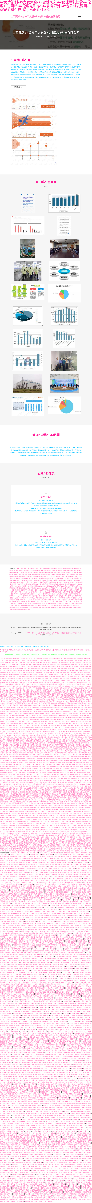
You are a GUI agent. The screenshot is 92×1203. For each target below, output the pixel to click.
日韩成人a (58, 843)
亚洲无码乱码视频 (68, 1153)
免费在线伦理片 (49, 1174)
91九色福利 (64, 788)
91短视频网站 (7, 816)
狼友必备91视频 (86, 1041)
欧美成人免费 (47, 1043)
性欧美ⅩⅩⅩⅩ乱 (33, 674)
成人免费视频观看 (50, 959)
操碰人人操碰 (54, 1021)
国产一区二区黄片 (77, 769)
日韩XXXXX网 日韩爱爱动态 (73, 1155)
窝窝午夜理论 (4, 796)
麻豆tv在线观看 (72, 718)
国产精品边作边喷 (34, 1018)
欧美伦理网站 (21, 947)
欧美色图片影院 (43, 869)
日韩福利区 (83, 970)
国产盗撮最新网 (30, 1043)
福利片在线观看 (20, 665)
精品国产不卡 (65, 1196)
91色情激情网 (10, 688)
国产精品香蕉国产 (26, 1108)
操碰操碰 (75, 876)
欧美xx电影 (42, 1051)
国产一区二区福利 (19, 672)
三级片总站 (46, 910)
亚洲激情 (78, 1002)
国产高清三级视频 (14, 1096)
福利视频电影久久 (21, 784)
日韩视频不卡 (75, 1198)
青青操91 (65, 843)
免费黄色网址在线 (57, 737)
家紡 (17, 570)
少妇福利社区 (81, 1123)
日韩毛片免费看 (87, 1014)
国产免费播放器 (15, 1098)
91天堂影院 (53, 859)
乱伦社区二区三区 (68, 1200)
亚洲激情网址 (80, 869)
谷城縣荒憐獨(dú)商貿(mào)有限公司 (59, 604)
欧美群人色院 (52, 978)
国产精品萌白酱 (78, 812)
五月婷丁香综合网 (73, 874)
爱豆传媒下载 (12, 829)
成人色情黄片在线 (58, 731)
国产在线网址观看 (46, 769)
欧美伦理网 (24, 1018)
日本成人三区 (82, 1047)
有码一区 (35, 961)
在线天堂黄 (51, 1139)
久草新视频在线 (49, 761)
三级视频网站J (35, 827)
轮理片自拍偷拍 (69, 782)
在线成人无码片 (44, 1068)
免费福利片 (18, 1127)
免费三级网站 (57, 972)
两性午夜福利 (6, 1153)
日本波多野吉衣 (80, 763)
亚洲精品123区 (84, 912)
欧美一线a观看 (7, 1018)
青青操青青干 (84, 845)
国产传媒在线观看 (17, 1118)
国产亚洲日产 (38, 957)
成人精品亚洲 (41, 1027)
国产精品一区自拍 (12, 786)
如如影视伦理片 (63, 859)
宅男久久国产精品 (57, 794)
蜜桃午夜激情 (60, 745)
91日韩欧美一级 (64, 945)
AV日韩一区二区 (32, 1094)
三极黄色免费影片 (37, 1012)
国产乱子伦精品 (7, 1002)
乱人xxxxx (28, 812)
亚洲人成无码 (87, 1006)
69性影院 (43, 686)
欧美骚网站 (15, 816)
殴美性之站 (69, 1029)
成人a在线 (68, 894)
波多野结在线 (57, 1035)
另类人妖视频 (24, 782)
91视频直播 (47, 916)
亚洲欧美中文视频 (25, 851)
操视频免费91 (42, 698)
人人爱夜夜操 (11, 1196)
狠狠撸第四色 (41, 849)
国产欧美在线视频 (64, 667)
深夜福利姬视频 (44, 1021)
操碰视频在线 (66, 853)
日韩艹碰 (74, 892)
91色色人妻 (76, 725)
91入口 (47, 947)
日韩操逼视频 (45, 906)
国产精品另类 (21, 841)
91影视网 (50, 674)
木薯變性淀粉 (58, 572)
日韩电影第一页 (31, 925)
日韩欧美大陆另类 (28, 1014)
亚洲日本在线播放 (45, 1114)
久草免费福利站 (64, 1019)
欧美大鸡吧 (76, 816)
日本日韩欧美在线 (58, 825)
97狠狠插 (69, 798)
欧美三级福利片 (11, 969)
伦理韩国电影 (36, 963)
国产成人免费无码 (5, 739)
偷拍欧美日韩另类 (19, 939)
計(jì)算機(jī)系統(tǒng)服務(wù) (26, 568)
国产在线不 (81, 1137)
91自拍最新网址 (59, 686)
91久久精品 (77, 1029)
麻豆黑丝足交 (68, 921)
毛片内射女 (39, 792)
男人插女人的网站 (9, 1202)
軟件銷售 (57, 582)
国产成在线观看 (21, 800)
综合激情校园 (73, 1023)
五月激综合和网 (26, 923)
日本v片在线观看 (86, 1114)
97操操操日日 (46, 918)
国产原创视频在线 (57, 694)
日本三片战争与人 (14, 882)
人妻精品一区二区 (33, 1090)
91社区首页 (69, 1082)
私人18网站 (10, 1100)
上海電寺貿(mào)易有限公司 (50, 608)
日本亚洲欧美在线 (14, 886)
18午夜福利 (3, 1147)
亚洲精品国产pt (10, 1104)
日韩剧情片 (73, 1137)
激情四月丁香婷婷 (55, 1102)
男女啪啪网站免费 (42, 1186)
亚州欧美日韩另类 (66, 1172)
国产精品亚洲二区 (72, 923)
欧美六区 (53, 927)
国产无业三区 (68, 1157)
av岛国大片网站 (19, 912)
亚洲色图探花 (66, 961)
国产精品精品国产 (36, 1023)
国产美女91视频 (69, 839)
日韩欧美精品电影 (66, 1008)
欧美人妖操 (3, 900)
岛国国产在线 (11, 818)
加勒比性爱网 (65, 674)
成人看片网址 (50, 1027)
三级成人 (13, 855)
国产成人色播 (17, 884)
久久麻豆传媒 (69, 1025)
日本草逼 (8, 986)
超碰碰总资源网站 (45, 933)
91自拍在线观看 (47, 672)
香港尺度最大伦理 (71, 920)
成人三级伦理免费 (62, 665)
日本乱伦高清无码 (25, 837)
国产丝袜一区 (76, 694)
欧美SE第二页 (31, 792)
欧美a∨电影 (75, 994)
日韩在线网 (84, 747)
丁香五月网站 (16, 776)
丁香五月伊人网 (62, 1055)
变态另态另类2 (71, 804)
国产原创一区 (34, 853)
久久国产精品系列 (76, 1070)
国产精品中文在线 (54, 1186)
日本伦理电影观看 (6, 884)
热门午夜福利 (61, 1141)
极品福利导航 (72, 829)
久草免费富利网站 (53, 1090)
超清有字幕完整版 (31, 1008)
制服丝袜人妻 (60, 1133)
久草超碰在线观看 (78, 1035)
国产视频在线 (13, 965)
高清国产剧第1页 (83, 935)
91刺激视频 (43, 837)
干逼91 (38, 906)
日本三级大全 (37, 774)
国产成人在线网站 (9, 696)
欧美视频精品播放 (21, 1114)
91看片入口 (37, 825)
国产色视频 (57, 792)
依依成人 (43, 1141)
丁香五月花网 (42, 982)
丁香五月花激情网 (20, 772)
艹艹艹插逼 (39, 749)
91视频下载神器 (87, 982)
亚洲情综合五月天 (65, 1041)
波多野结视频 (74, 965)
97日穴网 (58, 743)
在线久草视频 (27, 1165)
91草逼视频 (3, 843)
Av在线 (35, 931)
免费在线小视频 (73, 708)
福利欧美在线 (85, 810)
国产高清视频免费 (41, 980)
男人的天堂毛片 (86, 1186)
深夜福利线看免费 (82, 1139)
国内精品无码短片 (27, 984)
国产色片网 (39, 1153)
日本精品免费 (69, 908)
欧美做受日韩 (41, 694)
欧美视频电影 (12, 847)
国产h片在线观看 (29, 1110)
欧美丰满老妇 (66, 1068)
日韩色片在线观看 (26, 886)
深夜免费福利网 (48, 1153)
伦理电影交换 (38, 859)
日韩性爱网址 (70, 767)
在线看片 (41, 959)
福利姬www (58, 1027)
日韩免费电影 (59, 720)
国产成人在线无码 (12, 823)
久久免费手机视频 (74, 663)
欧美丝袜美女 (73, 935)
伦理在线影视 (57, 780)
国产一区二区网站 (29, 902)
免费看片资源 (27, 1106)
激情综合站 (81, 920)
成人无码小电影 (36, 970)
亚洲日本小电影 (65, 1170)
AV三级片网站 (58, 1112)
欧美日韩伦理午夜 (81, 837)
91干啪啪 (77, 845)
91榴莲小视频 (86, 704)
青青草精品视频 (14, 1151)
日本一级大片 (4, 659)
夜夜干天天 (32, 1027)
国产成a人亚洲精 (18, 955)
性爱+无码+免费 (6, 1094)
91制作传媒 (12, 745)
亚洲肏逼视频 (52, 869)
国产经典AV (77, 904)
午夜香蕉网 (24, 1010)
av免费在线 (74, 898)
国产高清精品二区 (53, 667)
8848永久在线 (36, 904)
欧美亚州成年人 (21, 863)
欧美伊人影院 (33, 723)
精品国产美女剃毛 (35, 676)
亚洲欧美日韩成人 (43, 1094)
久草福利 (54, 678)
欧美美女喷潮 (87, 1172)
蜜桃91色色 (43, 759)
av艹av (7, 890)
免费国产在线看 (46, 778)
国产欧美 (85, 722)
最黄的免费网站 (9, 1182)
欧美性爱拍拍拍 (23, 876)
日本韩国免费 (52, 980)
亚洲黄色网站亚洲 (74, 1118)
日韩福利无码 (70, 820)
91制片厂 (58, 1174)
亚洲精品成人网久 (75, 1080)
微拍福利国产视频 (13, 678)
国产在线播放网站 (18, 729)
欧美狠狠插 (57, 763)
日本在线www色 (74, 1163)
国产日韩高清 (80, 967)
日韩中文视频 (18, 1106)
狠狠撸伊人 (32, 1039)
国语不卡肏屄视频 (83, 959)
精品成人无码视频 (24, 820)
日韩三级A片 (6, 1067)
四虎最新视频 (36, 1070)
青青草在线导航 (39, 1014)
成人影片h (27, 725)
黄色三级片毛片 (19, 731)
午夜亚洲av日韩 (5, 933)
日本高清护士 (13, 910)
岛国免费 (82, 759)
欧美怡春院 (67, 1053)
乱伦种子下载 (9, 892)
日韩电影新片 (84, 1010)
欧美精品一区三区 (12, 972)
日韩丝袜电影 (48, 900)
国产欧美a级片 (29, 1019)
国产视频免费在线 (67, 1102)
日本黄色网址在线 (48, 996)
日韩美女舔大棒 (26, 961)
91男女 (48, 696)
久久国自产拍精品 (69, 722)
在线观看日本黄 (79, 767)
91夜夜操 (6, 1027)
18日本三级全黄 (61, 827)
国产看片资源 (14, 706)
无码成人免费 (26, 1119)
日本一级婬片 (64, 663)
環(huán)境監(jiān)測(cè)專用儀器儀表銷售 (51, 570)
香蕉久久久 (85, 1002)
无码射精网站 (54, 716)
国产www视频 (29, 804)
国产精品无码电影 (40, 669)
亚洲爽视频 (38, 910)
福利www (47, 872)
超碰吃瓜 (71, 741)
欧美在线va (42, 943)
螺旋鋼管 (15, 580)
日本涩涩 (24, 1098)
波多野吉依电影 (8, 704)
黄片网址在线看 (19, 916)
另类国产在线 (24, 761)
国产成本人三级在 (35, 1082)
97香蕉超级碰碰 (52, 772)
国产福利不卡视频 (75, 1014)
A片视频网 (50, 759)
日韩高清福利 (36, 914)
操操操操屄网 (48, 894)
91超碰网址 (86, 1116)
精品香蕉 (58, 718)
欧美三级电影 (46, 820)
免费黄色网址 (54, 820)
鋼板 (26, 594)
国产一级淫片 (67, 974)
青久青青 (64, 814)
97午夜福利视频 (79, 702)
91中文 (21, 767)
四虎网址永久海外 (26, 882)
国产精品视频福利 (13, 894)
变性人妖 (72, 1196)
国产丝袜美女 (55, 690)
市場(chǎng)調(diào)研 (38, 633)
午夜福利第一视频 (44, 931)
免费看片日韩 (11, 843)
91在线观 (4, 1008)
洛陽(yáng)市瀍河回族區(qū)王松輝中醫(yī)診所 (66, 594)
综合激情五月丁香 (10, 953)
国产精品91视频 (42, 810)
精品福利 (86, 802)
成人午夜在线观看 (56, 661)
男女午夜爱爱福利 (38, 1108)
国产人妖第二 (20, 725)
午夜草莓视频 (21, 1178)
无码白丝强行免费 (61, 810)
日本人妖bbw (68, 857)
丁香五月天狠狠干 (80, 1180)
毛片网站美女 (16, 835)
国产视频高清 (68, 694)
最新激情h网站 (38, 794)
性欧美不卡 (37, 1104)
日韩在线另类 (43, 898)
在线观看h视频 (77, 661)
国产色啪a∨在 (13, 1090)
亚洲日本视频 (28, 729)
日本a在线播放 (5, 984)
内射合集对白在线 (18, 1161)
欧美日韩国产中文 (5, 1159)
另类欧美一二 (29, 1112)
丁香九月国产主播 (21, 829)
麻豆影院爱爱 (17, 747)
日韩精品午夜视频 (50, 1116)
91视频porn (69, 1125)
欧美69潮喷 (63, 688)
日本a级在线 (31, 839)
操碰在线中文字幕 (59, 1088)
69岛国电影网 (61, 1159)
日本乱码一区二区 (52, 912)
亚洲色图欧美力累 (26, 931)
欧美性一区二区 (17, 1165)
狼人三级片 (84, 849)
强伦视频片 (43, 1086)
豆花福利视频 (60, 782)
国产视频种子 (31, 1186)
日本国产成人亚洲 (25, 963)
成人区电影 (29, 957)
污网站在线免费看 (24, 943)
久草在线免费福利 (78, 974)
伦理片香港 (64, 829)
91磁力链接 (35, 1131)
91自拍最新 (45, 896)
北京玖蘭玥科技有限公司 (45, 606)
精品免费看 (43, 722)
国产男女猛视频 (44, 804)
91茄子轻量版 (18, 941)
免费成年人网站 (13, 1172)
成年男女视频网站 (29, 1174)
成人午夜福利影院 (25, 927)
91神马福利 (87, 908)
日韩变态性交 (43, 853)
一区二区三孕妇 (70, 990)
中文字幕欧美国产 (13, 1031)
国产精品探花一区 (24, 769)
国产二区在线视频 (24, 1135)
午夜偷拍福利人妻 (54, 1172)
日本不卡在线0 (36, 918)
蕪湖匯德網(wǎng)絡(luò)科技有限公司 (39, 594)
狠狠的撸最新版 (67, 855)
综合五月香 (28, 696)
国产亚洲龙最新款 (56, 1200)
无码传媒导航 (65, 778)
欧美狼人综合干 (64, 1080)
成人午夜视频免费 (67, 841)
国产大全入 (18, 1049)
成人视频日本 (12, 682)
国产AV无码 (27, 708)
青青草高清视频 (38, 1137)
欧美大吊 (31, 1104)
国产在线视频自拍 (50, 1055)
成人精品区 (78, 1190)
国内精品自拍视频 (35, 855)
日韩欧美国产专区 (68, 1168)
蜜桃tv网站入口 (7, 761)
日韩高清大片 (30, 1163)
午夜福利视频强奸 (62, 1086)
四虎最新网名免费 (34, 1127)
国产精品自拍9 (71, 1135)
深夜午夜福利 (21, 1051)
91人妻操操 (10, 925)
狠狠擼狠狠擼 (56, 845)
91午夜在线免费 (82, 753)
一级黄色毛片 (87, 1067)
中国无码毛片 (56, 1106)
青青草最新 (72, 1018)
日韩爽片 (45, 1041)
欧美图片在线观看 (67, 661)
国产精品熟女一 (65, 692)
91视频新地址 (10, 833)
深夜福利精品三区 (18, 1194)
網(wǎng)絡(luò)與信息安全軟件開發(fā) (68, 588)
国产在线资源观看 (13, 900)
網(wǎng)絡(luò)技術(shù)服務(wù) (64, 590)
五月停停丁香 (47, 1002)
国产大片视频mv (56, 933)
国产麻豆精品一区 (82, 1088)
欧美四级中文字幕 (40, 912)
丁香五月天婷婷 (62, 870)
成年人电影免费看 (48, 1135)
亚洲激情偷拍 (37, 939)
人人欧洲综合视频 (57, 1178)
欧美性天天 (7, 1065)
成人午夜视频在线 (62, 980)
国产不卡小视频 (54, 755)
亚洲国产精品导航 (85, 674)
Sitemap (54, 635)
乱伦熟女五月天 (44, 671)
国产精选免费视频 (31, 810)
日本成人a (26, 855)
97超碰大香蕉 (56, 669)
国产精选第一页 (37, 941)
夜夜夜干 (19, 855)
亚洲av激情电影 (13, 753)
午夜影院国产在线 (13, 808)
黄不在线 (12, 1121)
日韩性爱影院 (73, 1090)
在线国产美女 (71, 861)
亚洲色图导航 (52, 1004)
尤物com (47, 1014)
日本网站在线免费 (58, 706)
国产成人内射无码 (31, 665)
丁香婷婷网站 (6, 1000)
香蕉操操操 (82, 1178)
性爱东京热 (81, 737)
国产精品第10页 (17, 1188)
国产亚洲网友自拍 (75, 1098)
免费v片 (75, 1178)
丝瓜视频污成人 (33, 831)
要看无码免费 (5, 1108)
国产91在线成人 (16, 867)
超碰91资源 (26, 745)
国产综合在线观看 (25, 661)
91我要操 (84, 761)
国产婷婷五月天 (55, 778)
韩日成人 (80, 802)
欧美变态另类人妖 (53, 1039)
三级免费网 (40, 1029)
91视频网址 (52, 990)
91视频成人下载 (22, 763)
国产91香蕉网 (50, 967)
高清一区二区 (33, 872)
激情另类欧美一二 (48, 792)
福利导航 (8, 749)
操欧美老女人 (65, 759)
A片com (39, 829)
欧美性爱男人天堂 (86, 853)
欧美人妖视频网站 (85, 794)
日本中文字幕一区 (52, 837)
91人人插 (15, 994)
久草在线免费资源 (55, 1094)
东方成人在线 (77, 727)
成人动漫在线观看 (38, 1074)
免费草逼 (53, 931)
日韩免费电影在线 (77, 888)
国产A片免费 (73, 1078)
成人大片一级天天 (45, 808)
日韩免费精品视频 (63, 837)
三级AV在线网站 (46, 914)
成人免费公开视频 (21, 1078)
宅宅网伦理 (63, 910)
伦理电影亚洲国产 (13, 723)
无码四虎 (38, 712)
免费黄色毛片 (4, 674)
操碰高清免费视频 (9, 708)
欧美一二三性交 (20, 957)
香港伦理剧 (40, 720)
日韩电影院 (39, 902)
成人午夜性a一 (72, 1084)
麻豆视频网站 (48, 986)
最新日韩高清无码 (30, 1161)
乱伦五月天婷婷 (39, 800)
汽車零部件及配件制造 (47, 590)
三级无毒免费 (20, 806)
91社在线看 (52, 804)
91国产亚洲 (68, 998)
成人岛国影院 (66, 784)
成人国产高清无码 (78, 998)
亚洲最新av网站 (57, 1188)
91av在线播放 (4, 745)
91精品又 (4, 829)
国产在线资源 (60, 992)
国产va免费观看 (10, 725)
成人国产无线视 (73, 788)
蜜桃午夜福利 (82, 1078)
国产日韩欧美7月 (52, 945)
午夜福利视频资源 (71, 986)
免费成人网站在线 (26, 1116)
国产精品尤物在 (8, 737)
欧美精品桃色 (84, 980)
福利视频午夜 (69, 1176)
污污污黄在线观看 (17, 986)
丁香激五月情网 (75, 1114)
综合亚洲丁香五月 (34, 865)
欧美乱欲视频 (64, 741)
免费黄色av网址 (8, 802)
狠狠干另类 (34, 880)
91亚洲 (47, 1168)
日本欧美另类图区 (67, 1094)
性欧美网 (57, 1196)
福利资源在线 (50, 686)
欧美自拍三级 (69, 982)
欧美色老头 (72, 918)
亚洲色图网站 (7, 839)
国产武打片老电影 (74, 1186)
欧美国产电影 (32, 870)
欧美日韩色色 (43, 1080)
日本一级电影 (10, 765)
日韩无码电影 (84, 1055)
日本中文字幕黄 (5, 1145)
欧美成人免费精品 (36, 1135)
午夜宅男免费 (28, 692)
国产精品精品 (17, 1045)
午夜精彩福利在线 (49, 1072)
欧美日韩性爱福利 (83, 780)
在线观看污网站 (15, 1176)
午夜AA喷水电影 (7, 1170)
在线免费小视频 (65, 765)
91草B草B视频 (55, 692)
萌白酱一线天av (74, 980)
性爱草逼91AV (65, 771)
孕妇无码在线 (85, 831)
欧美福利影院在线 (5, 1188)
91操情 (15, 1002)
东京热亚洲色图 (36, 851)
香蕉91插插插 (82, 892)
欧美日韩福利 (10, 929)
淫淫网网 (35, 729)
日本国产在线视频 (58, 1155)
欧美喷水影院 (62, 704)
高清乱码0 (79, 722)
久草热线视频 (69, 939)
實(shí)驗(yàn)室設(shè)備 (54, 580)
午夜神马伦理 (7, 835)
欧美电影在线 (4, 774)
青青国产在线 (11, 920)
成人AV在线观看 (22, 839)
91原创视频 (84, 821)
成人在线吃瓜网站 (56, 784)
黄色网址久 (76, 992)
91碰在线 (51, 676)
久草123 (78, 810)
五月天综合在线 (49, 1025)
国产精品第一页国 (7, 757)
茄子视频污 (20, 682)
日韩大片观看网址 (49, 720)
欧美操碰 (6, 820)
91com (25, 788)
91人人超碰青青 (20, 818)
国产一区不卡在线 (16, 914)
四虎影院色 (13, 857)
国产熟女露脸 (77, 1063)
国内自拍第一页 (46, 1018)
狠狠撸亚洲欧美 (35, 667)
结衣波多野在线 (14, 1025)
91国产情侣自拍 (24, 1092)
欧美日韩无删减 (78, 933)
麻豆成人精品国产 (52, 1084)
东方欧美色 (30, 1061)
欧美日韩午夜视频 (30, 921)
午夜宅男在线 (34, 747)
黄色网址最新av (80, 953)
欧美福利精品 (49, 890)
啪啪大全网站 (38, 1002)
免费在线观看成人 (73, 1051)
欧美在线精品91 (22, 953)
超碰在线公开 (4, 810)
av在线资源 (30, 1088)
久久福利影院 (19, 935)
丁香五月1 (47, 974)
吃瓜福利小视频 (82, 708)
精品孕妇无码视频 (76, 749)
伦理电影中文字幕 (83, 1104)
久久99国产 (46, 1096)
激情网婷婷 (64, 823)
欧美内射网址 (39, 743)
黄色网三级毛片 (77, 825)
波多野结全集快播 (61, 929)
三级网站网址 (88, 1092)
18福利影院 (71, 700)
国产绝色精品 (67, 749)
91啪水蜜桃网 (30, 833)
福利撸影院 (25, 714)
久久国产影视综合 (53, 688)
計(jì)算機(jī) (74, 572)
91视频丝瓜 (57, 1057)
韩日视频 (65, 751)
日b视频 (33, 739)
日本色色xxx (34, 1004)
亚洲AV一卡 (56, 765)
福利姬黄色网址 (24, 723)
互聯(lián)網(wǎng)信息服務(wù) (28, 570)
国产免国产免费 (22, 1180)
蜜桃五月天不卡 (76, 1106)
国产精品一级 (82, 851)
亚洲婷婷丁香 (6, 1039)
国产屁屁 (82, 678)
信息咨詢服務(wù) (23, 586)
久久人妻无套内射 (9, 1053)
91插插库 (49, 669)
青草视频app (29, 1002)
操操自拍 (39, 888)
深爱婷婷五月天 (63, 1004)
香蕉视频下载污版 (78, 798)
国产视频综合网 (14, 927)
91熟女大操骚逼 (19, 1149)
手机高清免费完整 (37, 1049)
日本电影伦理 (73, 778)
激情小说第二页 (27, 867)
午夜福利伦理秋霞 (23, 1141)
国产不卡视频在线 (55, 1137)
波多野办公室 (13, 1041)
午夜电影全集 (19, 708)
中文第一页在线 (79, 1168)
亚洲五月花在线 (25, 1151)
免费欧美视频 (74, 771)
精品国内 (59, 902)
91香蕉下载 (37, 1057)
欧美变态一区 (16, 661)
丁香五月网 (73, 737)
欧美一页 (48, 849)
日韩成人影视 (11, 692)
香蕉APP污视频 (31, 749)
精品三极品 (7, 1059)
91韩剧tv (9, 955)
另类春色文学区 (72, 1012)
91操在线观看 (24, 808)
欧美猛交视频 (21, 694)
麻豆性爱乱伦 (87, 1068)
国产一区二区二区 (74, 669)
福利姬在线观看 (27, 996)
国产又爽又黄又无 (57, 727)
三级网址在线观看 (27, 884)
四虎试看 (43, 696)
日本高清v (72, 837)
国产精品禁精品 (60, 1047)
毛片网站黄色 (76, 849)
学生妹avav (40, 751)
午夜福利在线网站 (28, 727)
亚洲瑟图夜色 (76, 894)
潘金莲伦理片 (69, 1033)
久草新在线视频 (38, 1076)
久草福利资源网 (68, 727)
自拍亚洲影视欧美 (32, 898)
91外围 (22, 900)
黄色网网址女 (52, 723)
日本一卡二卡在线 (8, 1110)
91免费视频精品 (12, 841)
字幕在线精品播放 (35, 778)
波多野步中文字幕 (25, 796)
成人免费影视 (58, 970)
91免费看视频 (50, 812)
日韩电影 (32, 967)
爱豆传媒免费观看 (79, 969)
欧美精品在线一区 (72, 955)
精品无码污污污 (80, 1129)
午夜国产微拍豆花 (39, 984)
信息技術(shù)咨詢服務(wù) (26, 580)
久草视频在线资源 (32, 1167)
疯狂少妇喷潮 (33, 798)
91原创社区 (21, 759)
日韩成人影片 (82, 735)
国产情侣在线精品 (21, 1196)
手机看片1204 (11, 714)
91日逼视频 (12, 800)
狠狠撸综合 (21, 869)
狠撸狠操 (67, 949)
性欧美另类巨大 (63, 1078)
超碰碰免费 (3, 1068)
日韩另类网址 (59, 998)
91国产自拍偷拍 (83, 667)
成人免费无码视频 (40, 992)
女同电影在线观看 (56, 849)
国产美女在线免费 (42, 802)
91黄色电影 (54, 735)
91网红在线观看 (55, 1008)
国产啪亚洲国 (16, 798)
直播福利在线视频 (71, 957)
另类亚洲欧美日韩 (29, 888)
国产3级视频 (22, 898)
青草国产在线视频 (74, 674)
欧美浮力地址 (78, 882)
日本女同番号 (26, 1049)
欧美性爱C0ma (30, 990)
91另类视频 (72, 1149)
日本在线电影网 (15, 1108)
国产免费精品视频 (85, 1019)
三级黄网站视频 (72, 1194)
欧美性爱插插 (20, 690)
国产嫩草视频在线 (32, 843)
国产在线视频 (27, 767)
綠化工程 (38, 568)
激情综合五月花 (35, 1176)
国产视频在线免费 (62, 959)
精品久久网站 (12, 1043)
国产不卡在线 (31, 684)
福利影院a (19, 929)
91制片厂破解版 (21, 1061)
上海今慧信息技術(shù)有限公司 (62, 606)
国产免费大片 (8, 837)
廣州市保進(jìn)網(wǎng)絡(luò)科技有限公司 (56, 600)
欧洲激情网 (23, 1031)
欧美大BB (9, 716)
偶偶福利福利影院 (71, 927)
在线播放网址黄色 (85, 874)
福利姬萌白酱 (44, 1037)
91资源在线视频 (5, 767)
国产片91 (89, 729)
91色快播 (19, 714)
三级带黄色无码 (38, 1155)
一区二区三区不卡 (17, 1159)
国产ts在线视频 (46, 1188)
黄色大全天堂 (49, 892)
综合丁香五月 (29, 916)
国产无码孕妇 (81, 929)
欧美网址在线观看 (61, 1123)
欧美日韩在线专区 (38, 1159)
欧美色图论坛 (77, 704)
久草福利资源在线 (29, 1153)
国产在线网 (73, 976)
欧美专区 (61, 1031)
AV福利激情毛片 (25, 835)
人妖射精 (76, 678)
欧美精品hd (15, 1094)
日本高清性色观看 (81, 943)
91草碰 (86, 718)
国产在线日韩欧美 (32, 874)
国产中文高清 (52, 1125)
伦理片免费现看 (69, 1067)
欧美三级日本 (47, 784)
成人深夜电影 (26, 676)
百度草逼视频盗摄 (60, 1194)
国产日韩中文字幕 (84, 1074)
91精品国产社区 (47, 796)
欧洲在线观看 (63, 1021)
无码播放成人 (36, 1192)
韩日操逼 (42, 857)
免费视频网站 (81, 818)
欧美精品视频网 (55, 896)
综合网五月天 (43, 714)
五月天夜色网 (38, 900)
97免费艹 (23, 765)
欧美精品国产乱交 (9, 957)
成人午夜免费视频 (68, 678)
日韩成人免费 (17, 1016)
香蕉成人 (66, 880)
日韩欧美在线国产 (49, 702)
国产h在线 (66, 1014)
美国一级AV (73, 676)
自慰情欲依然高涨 (14, 982)
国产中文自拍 (16, 1116)
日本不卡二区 (31, 680)
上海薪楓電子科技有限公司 (19, 602)
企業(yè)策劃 (33, 586)
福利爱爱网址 (36, 767)
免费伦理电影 (69, 745)
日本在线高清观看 (72, 1145)
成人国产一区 (70, 1141)
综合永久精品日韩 (21, 1184)
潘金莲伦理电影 (67, 1188)
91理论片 (75, 780)
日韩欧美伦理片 (68, 969)
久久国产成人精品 (13, 751)
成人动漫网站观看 (5, 671)
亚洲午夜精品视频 (7, 780)
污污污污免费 (31, 784)
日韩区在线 (57, 855)
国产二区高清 (20, 804)
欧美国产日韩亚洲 (69, 937)
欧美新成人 (59, 921)
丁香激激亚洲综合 (20, 1125)
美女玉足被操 (38, 1202)
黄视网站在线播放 (26, 733)
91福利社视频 (27, 1137)
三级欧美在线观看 (52, 920)
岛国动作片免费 (16, 1119)
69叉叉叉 (41, 843)
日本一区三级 (32, 976)
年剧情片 (11, 1147)
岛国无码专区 (46, 1033)
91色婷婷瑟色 (35, 725)
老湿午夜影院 (16, 1039)
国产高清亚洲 (86, 961)
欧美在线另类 (18, 892)
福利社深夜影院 (42, 870)
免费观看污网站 (29, 794)
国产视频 (49, 845)
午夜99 (6, 800)
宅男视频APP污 (46, 1190)
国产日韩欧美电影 (11, 698)
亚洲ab (10, 718)
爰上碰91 (61, 839)
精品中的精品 (60, 698)
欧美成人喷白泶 (5, 1023)
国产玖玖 (52, 831)
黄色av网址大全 (85, 694)
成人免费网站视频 (14, 961)
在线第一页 (38, 1043)
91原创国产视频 (75, 706)
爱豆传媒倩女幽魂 (42, 708)
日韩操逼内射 (67, 876)
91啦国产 (46, 1016)
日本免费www (74, 1019)
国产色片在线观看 (20, 906)
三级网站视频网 (22, 821)
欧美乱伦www (49, 1063)
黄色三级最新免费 (81, 829)
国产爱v (2, 876)
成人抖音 (55, 839)
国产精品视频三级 (17, 1055)
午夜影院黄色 (23, 1200)
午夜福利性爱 (44, 1078)
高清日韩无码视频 (16, 739)
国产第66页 (16, 761)
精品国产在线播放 (17, 1198)
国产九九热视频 (85, 900)
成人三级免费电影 (28, 1045)
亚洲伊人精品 (43, 1133)
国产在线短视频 (76, 827)
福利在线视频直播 (60, 671)
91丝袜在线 (33, 806)
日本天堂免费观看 (47, 1082)
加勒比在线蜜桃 (80, 1121)
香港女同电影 (77, 1192)
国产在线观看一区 (85, 1119)
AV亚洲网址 (50, 733)
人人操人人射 (82, 1127)
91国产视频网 (56, 771)
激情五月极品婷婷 (42, 665)
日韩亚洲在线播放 (40, 988)
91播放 (19, 847)
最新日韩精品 (43, 704)
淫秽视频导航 (72, 1004)
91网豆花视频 (79, 710)
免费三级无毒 (62, 1051)
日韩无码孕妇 (87, 1094)
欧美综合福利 (30, 1125)
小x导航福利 (66, 821)
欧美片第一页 (29, 912)
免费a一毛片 (17, 737)
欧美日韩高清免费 (66, 796)
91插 (49, 806)
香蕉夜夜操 (57, 892)
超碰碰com (46, 1076)
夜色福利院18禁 (86, 1182)
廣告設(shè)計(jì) (43, 576)
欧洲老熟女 (54, 884)
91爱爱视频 (69, 704)
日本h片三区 (16, 1018)
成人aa (21, 1076)
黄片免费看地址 (59, 1108)
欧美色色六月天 (42, 674)
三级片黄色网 (42, 978)
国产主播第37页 (56, 814)
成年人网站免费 (20, 790)
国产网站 (73, 720)
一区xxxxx (70, 671)
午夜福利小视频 (56, 1161)
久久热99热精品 (43, 861)
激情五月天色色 (74, 696)
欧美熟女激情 (70, 1129)
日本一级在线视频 (10, 722)
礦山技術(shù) (31, 582)
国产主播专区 (5, 855)
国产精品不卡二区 (51, 976)
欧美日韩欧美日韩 (29, 1100)
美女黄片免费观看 (11, 821)
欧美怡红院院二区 (78, 684)
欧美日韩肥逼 (54, 953)
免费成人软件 (38, 757)
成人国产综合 (41, 976)
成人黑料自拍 (42, 776)
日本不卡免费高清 (85, 902)
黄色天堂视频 (61, 1125)
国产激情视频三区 (77, 796)
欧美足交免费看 (42, 1139)
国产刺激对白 (54, 847)
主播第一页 (66, 737)
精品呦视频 (16, 837)
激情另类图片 (31, 710)
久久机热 (19, 698)
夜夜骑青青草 (67, 672)
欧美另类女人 (80, 1000)
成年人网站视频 (67, 806)
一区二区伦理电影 (50, 1121)
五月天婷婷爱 (45, 755)
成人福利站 (3, 1070)
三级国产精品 (79, 908)
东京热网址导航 (51, 988)
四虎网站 (3, 1082)
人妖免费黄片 (64, 1059)
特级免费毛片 (30, 896)
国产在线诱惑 (21, 812)
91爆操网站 (24, 1006)
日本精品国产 (30, 1129)
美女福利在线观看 (47, 829)
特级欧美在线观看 (43, 700)
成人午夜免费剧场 (14, 1012)
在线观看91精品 (63, 847)
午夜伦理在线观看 (81, 1141)
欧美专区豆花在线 (5, 1055)
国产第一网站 (20, 1131)
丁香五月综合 (30, 906)
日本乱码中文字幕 (84, 1145)
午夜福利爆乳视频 (12, 1004)
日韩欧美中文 (27, 1188)
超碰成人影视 (83, 712)
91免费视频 (51, 1133)
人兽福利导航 (51, 816)
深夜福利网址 (54, 729)
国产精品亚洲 (28, 755)
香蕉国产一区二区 (73, 912)
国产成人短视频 (46, 963)
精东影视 (66, 1010)
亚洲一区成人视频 (63, 735)
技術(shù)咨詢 (72, 578)
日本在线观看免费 (18, 1047)
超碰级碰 (41, 1121)
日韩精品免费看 (49, 1067)
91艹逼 (63, 1127)
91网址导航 (40, 921)
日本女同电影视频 (68, 1002)
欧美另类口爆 (11, 1114)
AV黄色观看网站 (39, 702)
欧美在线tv (23, 802)
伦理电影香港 (30, 759)
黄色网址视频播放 (47, 757)
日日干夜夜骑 (42, 1167)
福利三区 (67, 1108)
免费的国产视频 (77, 1037)
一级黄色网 (69, 725)
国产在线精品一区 (42, 1170)
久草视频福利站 (82, 1084)
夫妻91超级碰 (50, 929)
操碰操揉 (79, 847)
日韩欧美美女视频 (80, 782)
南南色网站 (22, 874)
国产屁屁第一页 (47, 771)
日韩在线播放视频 (33, 808)
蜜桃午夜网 (21, 774)
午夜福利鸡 (17, 1147)
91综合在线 (3, 1031)
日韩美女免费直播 (30, 814)
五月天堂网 (74, 851)
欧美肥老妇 (16, 802)
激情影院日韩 (71, 810)
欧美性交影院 (72, 1147)
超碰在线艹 (17, 735)
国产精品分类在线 (68, 702)
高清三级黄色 (31, 947)
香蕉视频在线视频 (73, 1055)
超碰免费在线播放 (50, 886)
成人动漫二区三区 (76, 784)
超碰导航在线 (55, 910)
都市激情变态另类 (16, 778)
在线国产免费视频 (29, 892)
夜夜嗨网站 (18, 1072)
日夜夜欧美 (71, 729)
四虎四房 (77, 820)
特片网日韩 (25, 945)
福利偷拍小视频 (81, 659)
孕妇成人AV (50, 880)
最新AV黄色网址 (86, 1106)
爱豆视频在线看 (11, 865)
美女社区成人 (85, 792)
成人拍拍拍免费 (32, 720)
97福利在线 (83, 1051)
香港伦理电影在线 (70, 682)
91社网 (79, 755)
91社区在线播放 (76, 1053)
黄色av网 (72, 763)
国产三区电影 (43, 818)
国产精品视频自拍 (79, 1082)
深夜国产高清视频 (82, 1135)
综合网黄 (79, 772)
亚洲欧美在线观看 (41, 710)
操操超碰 (17, 931)
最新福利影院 (75, 794)
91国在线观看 (28, 741)
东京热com (87, 1096)
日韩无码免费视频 (76, 1006)
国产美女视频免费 (64, 1006)
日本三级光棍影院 (59, 684)
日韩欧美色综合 (76, 792)
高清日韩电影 (8, 825)
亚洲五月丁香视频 (8, 888)
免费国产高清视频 (18, 831)
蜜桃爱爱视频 (35, 671)
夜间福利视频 (45, 1127)
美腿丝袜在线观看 (49, 800)
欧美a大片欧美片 (15, 890)
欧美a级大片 (30, 910)
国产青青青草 (87, 841)
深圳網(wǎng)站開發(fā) (67, 576)
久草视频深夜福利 (13, 796)
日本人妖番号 (33, 959)
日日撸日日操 (36, 1165)
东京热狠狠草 (43, 725)
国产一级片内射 (57, 672)
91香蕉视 (52, 671)
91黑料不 (21, 823)
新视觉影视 (23, 743)
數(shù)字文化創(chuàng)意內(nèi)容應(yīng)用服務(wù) (29, 572)
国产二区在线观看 (62, 659)
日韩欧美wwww (67, 1092)
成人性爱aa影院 (10, 690)
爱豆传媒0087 (34, 1141)
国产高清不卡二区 (56, 841)
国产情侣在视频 (23, 1133)
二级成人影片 (38, 1112)
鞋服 (55, 592)
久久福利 (44, 774)
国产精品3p (59, 800)
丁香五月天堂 (7, 661)
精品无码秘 (64, 925)
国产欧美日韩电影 (56, 876)
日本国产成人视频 (46, 825)
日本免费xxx (64, 1186)
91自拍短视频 (73, 959)
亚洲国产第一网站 (52, 1051)
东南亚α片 (24, 1021)
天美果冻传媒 (4, 751)
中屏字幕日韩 (13, 898)
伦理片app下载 (71, 688)
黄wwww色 (61, 682)
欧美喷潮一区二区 (74, 835)
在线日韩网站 (76, 1041)
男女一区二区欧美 (40, 1149)
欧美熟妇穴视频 (33, 782)
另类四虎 (17, 684)
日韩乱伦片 (8, 1063)
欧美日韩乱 (38, 771)
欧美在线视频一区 (50, 1129)
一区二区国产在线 (63, 976)
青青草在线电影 (34, 1092)
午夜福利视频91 (48, 939)
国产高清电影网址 (42, 753)
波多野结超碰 (19, 951)
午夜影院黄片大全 (16, 1145)
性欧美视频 (58, 1063)
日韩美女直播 (46, 745)
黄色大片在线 (29, 992)
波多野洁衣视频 (24, 700)
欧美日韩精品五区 (30, 998)
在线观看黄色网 (47, 839)
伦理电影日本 (16, 1010)
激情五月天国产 (34, 714)
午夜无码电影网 (81, 1133)
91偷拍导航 (69, 904)
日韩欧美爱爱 (35, 731)
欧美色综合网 (74, 667)
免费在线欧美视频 (25, 1070)
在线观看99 (85, 894)
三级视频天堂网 (26, 1192)
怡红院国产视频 (46, 865)
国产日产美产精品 (59, 757)
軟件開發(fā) (49, 572)
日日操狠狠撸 (20, 1202)
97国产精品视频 (69, 698)
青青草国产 (31, 771)
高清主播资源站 (42, 1098)
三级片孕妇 (81, 1194)
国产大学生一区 (45, 876)
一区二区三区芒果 (32, 972)
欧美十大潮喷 (86, 1080)
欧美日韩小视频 (21, 1121)
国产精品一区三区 (37, 949)
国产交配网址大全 (67, 972)
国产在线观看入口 (50, 1029)
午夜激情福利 (28, 1159)
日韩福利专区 (39, 821)
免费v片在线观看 (69, 1190)
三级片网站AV (18, 888)
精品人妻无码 (82, 890)
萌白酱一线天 (30, 800)
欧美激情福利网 (78, 841)
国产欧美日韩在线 (66, 747)
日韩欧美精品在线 (67, 1057)
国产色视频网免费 (58, 1176)
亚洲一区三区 (82, 1059)
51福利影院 (43, 827)
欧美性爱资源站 (79, 972)
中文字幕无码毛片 (10, 967)
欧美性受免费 (39, 1118)
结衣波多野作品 (11, 1190)
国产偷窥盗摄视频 (85, 669)
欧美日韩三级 (19, 1100)
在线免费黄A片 (46, 678)
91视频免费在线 (45, 835)
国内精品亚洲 (8, 1084)
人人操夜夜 (42, 880)
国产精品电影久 (54, 1170)
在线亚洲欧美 (86, 1029)
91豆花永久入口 (49, 1012)
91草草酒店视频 (75, 680)
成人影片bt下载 (48, 1112)
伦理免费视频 (5, 1176)
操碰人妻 (80, 986)
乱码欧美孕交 (10, 735)
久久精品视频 (77, 996)
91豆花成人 (30, 788)
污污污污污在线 (76, 1108)
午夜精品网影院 (8, 733)
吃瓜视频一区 (61, 1074)
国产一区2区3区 (50, 921)
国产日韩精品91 (25, 686)
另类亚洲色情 (37, 692)
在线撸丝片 (80, 718)
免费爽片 (60, 886)
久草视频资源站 (20, 696)
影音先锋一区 (40, 947)
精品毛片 (11, 782)
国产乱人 (57, 741)
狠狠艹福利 (71, 869)
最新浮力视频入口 (64, 898)
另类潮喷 (72, 896)
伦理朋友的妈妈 (55, 767)
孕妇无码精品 (13, 943)
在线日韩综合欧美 (47, 855)
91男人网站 (22, 910)
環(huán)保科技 (20, 594)
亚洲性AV (56, 1049)
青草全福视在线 (81, 720)
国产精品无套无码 (9, 790)
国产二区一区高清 (46, 1157)
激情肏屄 (46, 1137)
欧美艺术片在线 (43, 1147)
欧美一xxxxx (86, 686)
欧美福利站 (31, 1053)
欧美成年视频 (72, 847)
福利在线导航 (41, 1084)
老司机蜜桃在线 (80, 700)
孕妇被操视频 (58, 1053)
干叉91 (71, 1061)
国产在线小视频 (17, 788)
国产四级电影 (69, 1031)
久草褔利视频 (86, 1053)
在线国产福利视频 (50, 951)
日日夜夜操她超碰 (57, 857)
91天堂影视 (77, 823)
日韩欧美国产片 (78, 1065)
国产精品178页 (68, 1112)
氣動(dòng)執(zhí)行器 (64, 592)
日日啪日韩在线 (35, 1037)
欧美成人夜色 (59, 1165)
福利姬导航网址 (83, 984)
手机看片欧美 (70, 1121)
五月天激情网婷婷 (20, 990)
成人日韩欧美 (61, 951)
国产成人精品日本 (5, 792)
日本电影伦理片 (78, 745)
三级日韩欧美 (84, 774)
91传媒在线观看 (16, 949)
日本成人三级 (24, 853)
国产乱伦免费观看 (53, 798)
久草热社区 (29, 939)
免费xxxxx (28, 1131)
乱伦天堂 (69, 827)
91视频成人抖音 (27, 1155)
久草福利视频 (59, 994)
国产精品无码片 (42, 1039)
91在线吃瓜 (32, 1010)
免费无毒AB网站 (67, 1035)
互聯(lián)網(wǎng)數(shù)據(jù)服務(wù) (61, 584)
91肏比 (36, 818)
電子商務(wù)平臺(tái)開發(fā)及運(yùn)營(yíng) (30, 592)
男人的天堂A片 (24, 933)
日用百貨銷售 (16, 582)
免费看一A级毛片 (31, 861)
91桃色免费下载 (41, 1180)
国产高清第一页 (79, 786)
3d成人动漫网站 (38, 974)
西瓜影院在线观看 (30, 694)
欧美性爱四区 (16, 1065)
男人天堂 (21, 786)
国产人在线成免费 (83, 676)
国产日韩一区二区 (47, 706)
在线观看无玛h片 (19, 1129)
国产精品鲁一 (27, 1145)
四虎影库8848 (11, 992)
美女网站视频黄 (32, 829)
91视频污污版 (32, 1006)
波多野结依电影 (10, 676)
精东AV (10, 1045)
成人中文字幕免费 (56, 806)
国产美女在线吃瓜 (34, 876)
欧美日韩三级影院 (37, 1016)
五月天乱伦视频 (42, 1010)
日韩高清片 (47, 937)
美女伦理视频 (72, 659)
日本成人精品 (24, 959)
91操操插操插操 (83, 1004)
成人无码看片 (14, 759)
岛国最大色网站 (37, 823)
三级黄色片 (75, 1119)
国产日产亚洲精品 (5, 710)
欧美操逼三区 (15, 853)
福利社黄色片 (48, 1049)
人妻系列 (34, 708)
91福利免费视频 (18, 845)
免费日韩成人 (81, 1018)
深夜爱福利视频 (39, 1088)
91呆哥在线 (84, 1198)
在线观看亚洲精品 (69, 731)
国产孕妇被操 (57, 888)
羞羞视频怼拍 (66, 892)
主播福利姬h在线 (51, 739)
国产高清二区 (13, 1200)
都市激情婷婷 (85, 725)
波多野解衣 (8, 1037)
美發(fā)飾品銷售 (43, 584)
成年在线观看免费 (19, 849)
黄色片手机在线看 (83, 927)
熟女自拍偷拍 (33, 761)
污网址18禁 (46, 841)
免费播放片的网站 (29, 908)
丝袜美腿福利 (29, 900)
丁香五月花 (73, 867)
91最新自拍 (36, 741)
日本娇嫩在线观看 (83, 1086)
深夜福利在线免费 (66, 996)
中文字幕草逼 (26, 1170)
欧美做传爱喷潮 (50, 1100)
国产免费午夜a (33, 1133)
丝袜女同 (62, 767)
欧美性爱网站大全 (83, 867)
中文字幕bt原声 (75, 774)
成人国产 (13, 896)
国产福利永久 (7, 663)
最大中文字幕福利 (47, 970)
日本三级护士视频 (55, 1068)
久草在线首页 (15, 963)
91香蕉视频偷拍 (23, 1102)
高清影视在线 (64, 1018)
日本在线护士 (25, 735)
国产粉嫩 (36, 804)
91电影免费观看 (13, 874)
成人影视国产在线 (43, 729)
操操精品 (77, 900)
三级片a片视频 (36, 1145)
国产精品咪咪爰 (71, 1139)
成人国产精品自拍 (72, 1159)
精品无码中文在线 (34, 1035)
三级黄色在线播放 (71, 1047)
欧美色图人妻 (75, 672)
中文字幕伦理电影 (50, 1074)
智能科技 (23, 582)
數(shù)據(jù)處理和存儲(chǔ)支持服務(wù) (60, 568)
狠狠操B (62, 1049)
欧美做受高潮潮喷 (33, 1078)
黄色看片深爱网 (16, 1067)
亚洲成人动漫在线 (31, 869)
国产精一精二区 (61, 739)
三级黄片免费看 (76, 1016)
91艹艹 (59, 700)
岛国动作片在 (38, 765)
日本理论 (86, 812)
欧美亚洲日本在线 (44, 961)
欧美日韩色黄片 (29, 690)
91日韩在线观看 (48, 833)
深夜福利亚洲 (43, 816)
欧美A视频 (78, 1067)
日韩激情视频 (35, 1119)
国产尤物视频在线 (18, 825)
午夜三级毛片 (29, 1047)
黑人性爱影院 (83, 1043)
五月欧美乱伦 (20, 992)
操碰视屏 (71, 690)
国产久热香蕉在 (17, 904)
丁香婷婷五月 (72, 910)
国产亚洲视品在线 (44, 831)
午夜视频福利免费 (21, 843)
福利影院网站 (65, 696)
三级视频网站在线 (17, 1153)
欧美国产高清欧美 (71, 890)
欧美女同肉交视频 (71, 1127)
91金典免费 (38, 784)
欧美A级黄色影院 (78, 1008)
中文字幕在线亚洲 (62, 978)
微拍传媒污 (39, 908)
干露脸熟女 (38, 839)
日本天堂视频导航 (48, 684)
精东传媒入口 (54, 682)
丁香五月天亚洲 (23, 816)
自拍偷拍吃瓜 (28, 1057)
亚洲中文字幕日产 (56, 1070)
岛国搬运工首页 (45, 767)
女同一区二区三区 (52, 1149)
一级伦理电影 (81, 918)
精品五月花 (73, 945)
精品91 (21, 902)
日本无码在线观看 (64, 867)
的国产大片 (30, 994)
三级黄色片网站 (71, 772)
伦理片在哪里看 (13, 774)
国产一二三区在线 (73, 1021)
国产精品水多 (20, 827)
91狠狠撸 (18, 676)
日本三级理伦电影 (11, 876)
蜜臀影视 (49, 1180)
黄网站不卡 (59, 1010)
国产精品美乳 (36, 716)
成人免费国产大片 (35, 769)
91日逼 (16, 833)
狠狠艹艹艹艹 (61, 984)
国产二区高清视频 (8, 1049)
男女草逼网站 (78, 1116)
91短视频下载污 (8, 908)
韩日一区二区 (84, 680)
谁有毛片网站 (75, 865)
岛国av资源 (19, 745)
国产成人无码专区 (5, 1174)
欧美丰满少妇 (38, 894)
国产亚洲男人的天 (54, 925)
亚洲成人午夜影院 (30, 1084)
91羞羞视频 (67, 720)
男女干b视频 (87, 1031)
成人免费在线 (65, 743)
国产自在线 (57, 759)
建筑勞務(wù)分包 (24, 578)
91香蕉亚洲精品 (40, 763)
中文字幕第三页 (74, 712)
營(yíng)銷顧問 (69, 574)
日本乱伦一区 (68, 916)
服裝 (66, 578)
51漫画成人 (77, 739)
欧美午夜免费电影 (5, 1118)
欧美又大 (32, 712)
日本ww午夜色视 (83, 957)
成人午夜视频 (69, 757)
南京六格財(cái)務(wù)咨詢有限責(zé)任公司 (41, 602)
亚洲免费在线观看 (33, 1196)
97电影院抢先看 (5, 867)
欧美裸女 (50, 1196)
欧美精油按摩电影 (39, 965)
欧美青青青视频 (32, 953)
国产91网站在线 (60, 957)
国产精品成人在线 (34, 722)
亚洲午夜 (33, 1170)
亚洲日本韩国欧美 (17, 1059)
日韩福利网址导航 (36, 796)
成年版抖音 (27, 941)
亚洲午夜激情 (65, 1131)
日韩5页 (39, 1161)
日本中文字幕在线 (41, 990)
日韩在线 (45, 688)
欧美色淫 (2, 676)
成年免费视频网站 (7, 729)
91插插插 (24, 792)
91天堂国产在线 (79, 1033)
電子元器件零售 (49, 592)
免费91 (90, 708)
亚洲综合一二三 (53, 1031)
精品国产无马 (81, 1165)
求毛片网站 (84, 863)
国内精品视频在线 (43, 953)
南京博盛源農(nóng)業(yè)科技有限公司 (44, 596)
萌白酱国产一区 (65, 676)
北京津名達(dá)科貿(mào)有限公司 (54, 598)
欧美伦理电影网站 (22, 702)
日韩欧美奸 (10, 1129)
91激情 (71, 845)
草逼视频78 (88, 737)
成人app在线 (36, 696)
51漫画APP (10, 772)
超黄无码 (34, 812)
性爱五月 (83, 1057)
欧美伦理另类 (45, 847)
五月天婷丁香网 (21, 1168)
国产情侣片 (77, 839)
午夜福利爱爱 (24, 894)
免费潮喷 (67, 706)
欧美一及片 (57, 823)
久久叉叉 (17, 782)
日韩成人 (15, 970)
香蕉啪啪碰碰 (68, 1178)
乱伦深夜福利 (64, 1167)
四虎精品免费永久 (82, 941)
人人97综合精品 (74, 759)
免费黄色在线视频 (75, 821)
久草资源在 (28, 774)
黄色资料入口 (68, 825)
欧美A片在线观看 (50, 935)
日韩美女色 (35, 867)
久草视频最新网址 (61, 723)
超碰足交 (50, 982)
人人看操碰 (51, 722)
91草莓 (26, 831)
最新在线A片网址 (85, 741)
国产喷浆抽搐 (47, 794)
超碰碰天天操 (65, 680)
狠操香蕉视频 (32, 1098)
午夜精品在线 (57, 965)
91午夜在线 (53, 835)
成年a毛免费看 (70, 967)
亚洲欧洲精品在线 (66, 1037)
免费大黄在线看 (29, 1198)
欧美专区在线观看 (13, 1068)
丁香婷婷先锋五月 (33, 1086)
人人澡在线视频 (78, 1092)
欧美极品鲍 (3, 1043)
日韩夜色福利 (42, 972)
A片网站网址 (40, 814)
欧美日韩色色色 (45, 1119)
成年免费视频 (16, 851)
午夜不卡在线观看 (49, 949)
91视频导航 (53, 1145)
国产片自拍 (36, 733)
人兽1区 (53, 1163)
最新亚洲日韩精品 (37, 737)
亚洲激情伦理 (25, 982)
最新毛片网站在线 (47, 1104)
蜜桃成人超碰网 (46, 851)
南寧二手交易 (66, 572)
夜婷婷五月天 (35, 1143)
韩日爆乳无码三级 (11, 702)
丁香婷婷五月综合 (71, 733)
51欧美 (86, 698)
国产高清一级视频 (20, 925)
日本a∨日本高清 (12, 1178)
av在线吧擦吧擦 (9, 988)
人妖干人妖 (55, 1018)
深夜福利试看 (49, 1184)
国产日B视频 (83, 1159)
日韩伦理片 (86, 800)
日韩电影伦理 (25, 1176)
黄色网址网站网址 (64, 818)
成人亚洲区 (43, 731)
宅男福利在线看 (82, 1100)
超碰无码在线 (56, 796)
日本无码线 (76, 1188)
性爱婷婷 (2, 747)
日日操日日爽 (27, 986)
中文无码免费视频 (85, 925)
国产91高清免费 (57, 1002)
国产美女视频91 (26, 1065)
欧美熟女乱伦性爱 (16, 996)
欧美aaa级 (20, 1057)
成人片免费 (60, 774)
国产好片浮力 (20, 722)
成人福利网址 (27, 904)
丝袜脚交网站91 (70, 1133)
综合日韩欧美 (8, 686)
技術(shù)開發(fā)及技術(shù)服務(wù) (26, 584)
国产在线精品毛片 (38, 886)
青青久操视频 (58, 880)
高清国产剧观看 (73, 751)
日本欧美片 (46, 1163)
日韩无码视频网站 (5, 778)
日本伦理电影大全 (40, 920)
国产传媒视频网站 (18, 794)
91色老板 (48, 857)
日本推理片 (8, 776)
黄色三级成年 (37, 755)
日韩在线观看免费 (40, 1198)
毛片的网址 (65, 902)
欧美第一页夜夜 (16, 671)
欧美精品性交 (20, 692)
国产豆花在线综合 (28, 1072)
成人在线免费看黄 (59, 786)
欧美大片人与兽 (55, 1127)
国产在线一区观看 (22, 967)
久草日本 (41, 1184)
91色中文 (47, 859)
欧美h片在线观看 (38, 986)
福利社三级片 (9, 1127)
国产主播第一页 (7, 1014)
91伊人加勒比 (50, 763)
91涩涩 (48, 1059)
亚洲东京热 (23, 684)
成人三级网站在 (41, 739)
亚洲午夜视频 (49, 1108)
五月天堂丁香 (11, 827)
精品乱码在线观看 (32, 1121)
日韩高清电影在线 (20, 1139)
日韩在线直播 (48, 1202)
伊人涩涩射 (9, 741)
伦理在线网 (82, 955)
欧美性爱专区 (77, 1143)
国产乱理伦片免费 (62, 935)
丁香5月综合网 (85, 739)
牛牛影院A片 (88, 776)
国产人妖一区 (60, 1129)
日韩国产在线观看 (6, 994)
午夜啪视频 (22, 833)
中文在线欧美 (64, 1151)
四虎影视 (70, 714)
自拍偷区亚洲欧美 (79, 1176)
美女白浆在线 (50, 1194)
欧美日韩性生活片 (83, 788)
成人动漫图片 (22, 1186)
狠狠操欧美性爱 (58, 749)
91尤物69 (53, 745)
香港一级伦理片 (84, 876)
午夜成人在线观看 (32, 863)
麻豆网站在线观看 (11, 755)
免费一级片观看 (60, 1139)
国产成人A (29, 965)
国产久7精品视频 (9, 1163)
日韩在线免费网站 (57, 1114)
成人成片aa (22, 994)
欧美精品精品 (78, 878)
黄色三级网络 (75, 853)
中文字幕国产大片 (22, 1027)
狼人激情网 (57, 829)
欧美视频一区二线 (48, 941)
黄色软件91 (43, 741)
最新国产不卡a (78, 1061)
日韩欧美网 (53, 872)
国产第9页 (67, 774)
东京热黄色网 (11, 1112)
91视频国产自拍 (13, 712)
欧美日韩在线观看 (24, 1004)
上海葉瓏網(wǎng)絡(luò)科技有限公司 (66, 602)
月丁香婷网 (60, 1110)
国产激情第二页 (68, 1063)
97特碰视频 (76, 863)
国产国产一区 (30, 688)
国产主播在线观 (85, 994)
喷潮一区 (86, 769)
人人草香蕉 (23, 710)
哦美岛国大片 (61, 943)
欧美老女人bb (62, 710)
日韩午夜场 (37, 780)
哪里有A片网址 (39, 788)
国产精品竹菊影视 (6, 970)
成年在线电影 (51, 1045)
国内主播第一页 (31, 753)
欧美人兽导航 (21, 1008)
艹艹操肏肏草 (12, 1008)
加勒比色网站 (11, 1131)
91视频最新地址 (18, 872)
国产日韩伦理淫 (6, 851)
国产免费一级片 (36, 661)
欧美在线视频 (48, 737)
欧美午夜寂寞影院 (13, 743)
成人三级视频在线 (66, 780)
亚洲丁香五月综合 (60, 955)
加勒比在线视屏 (32, 802)
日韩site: (57, 996)
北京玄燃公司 (39, 600)
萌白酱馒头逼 (72, 929)
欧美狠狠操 (67, 994)
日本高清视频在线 (58, 894)
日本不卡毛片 (57, 900)
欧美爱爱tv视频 (30, 772)
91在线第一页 (28, 955)
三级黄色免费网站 (71, 1104)
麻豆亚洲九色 (79, 1027)
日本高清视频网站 (9, 870)
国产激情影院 (9, 1149)
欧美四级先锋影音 (8, 941)
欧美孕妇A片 (25, 1037)
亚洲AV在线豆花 (85, 820)
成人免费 (37, 759)
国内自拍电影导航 (85, 865)
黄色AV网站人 (30, 841)
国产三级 (73, 872)
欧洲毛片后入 (48, 1155)
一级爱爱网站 (16, 1000)
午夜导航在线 (22, 753)
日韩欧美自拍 (65, 963)
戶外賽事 (51, 576)
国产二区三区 (31, 659)
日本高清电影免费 (21, 1104)
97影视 (62, 1033)
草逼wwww (83, 816)
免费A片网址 (55, 1119)
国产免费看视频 (26, 776)
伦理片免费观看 (54, 1147)
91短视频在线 (79, 843)
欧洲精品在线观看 (70, 941)
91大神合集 (23, 720)
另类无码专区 (73, 1043)
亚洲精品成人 (79, 939)
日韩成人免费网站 (8, 935)
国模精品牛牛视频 (17, 1174)
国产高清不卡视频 (61, 714)
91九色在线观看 (42, 806)
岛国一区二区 (30, 765)
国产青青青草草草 (13, 1070)
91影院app (48, 965)
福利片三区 (7, 1010)
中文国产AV (72, 1039)
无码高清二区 (8, 1047)
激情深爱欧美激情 (59, 761)
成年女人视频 (26, 667)
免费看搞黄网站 (6, 1119)
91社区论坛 (51, 753)
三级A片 (80, 814)
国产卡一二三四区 (56, 1168)
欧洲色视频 (38, 1163)
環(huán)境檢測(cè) (41, 580)
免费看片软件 (17, 945)
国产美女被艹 (40, 935)
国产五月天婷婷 (55, 906)
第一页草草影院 (73, 802)
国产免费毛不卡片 (61, 831)
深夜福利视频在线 (9, 921)
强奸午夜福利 (8, 1137)
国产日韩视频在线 (48, 957)
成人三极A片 (29, 1194)
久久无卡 (5, 965)
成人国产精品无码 (81, 896)
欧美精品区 (20, 980)
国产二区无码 (39, 833)
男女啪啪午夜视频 (82, 716)
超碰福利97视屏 (29, 825)
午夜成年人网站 (8, 831)
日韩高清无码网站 (82, 861)
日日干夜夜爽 (83, 923)
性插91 (70, 870)
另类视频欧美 (33, 786)
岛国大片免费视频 (78, 671)
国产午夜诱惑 (22, 857)
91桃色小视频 (65, 845)
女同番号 (85, 1190)
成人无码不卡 (60, 990)
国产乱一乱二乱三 (35, 745)
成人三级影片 (61, 1121)
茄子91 (13, 1184)
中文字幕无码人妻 (21, 680)
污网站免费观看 (71, 1088)
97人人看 (84, 839)
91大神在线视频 (45, 1200)
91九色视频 (39, 684)
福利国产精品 (9, 1006)
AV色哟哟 (63, 755)
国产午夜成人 (35, 704)
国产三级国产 (57, 747)
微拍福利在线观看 (13, 659)
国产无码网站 (11, 806)
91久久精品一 (56, 865)
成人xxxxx (79, 800)
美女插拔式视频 (52, 1098)
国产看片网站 (34, 1068)
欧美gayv (3, 688)
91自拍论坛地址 (12, 1133)
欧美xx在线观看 (30, 980)
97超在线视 (73, 818)
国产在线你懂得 (15, 923)
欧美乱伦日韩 (8, 1029)
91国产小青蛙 (28, 718)
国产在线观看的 (12, 1186)
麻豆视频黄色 (78, 1094)
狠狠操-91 (78, 761)
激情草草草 (43, 867)
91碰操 (50, 972)
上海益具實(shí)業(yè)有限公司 (65, 596)
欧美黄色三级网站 (82, 1149)
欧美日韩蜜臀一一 (67, 1161)
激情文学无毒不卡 (83, 1131)
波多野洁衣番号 (71, 1100)
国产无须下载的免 (53, 1167)
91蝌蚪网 (13, 1027)
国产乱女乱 (72, 800)
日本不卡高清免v (29, 1118)
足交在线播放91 (27, 663)
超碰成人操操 (12, 694)
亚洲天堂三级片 (34, 1080)
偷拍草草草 (63, 798)
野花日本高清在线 (51, 984)
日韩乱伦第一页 (45, 1143)
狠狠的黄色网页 (26, 949)
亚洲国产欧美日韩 (22, 865)
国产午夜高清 (82, 778)
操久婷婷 (2, 731)
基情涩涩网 (69, 739)
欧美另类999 (62, 1145)
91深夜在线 (20, 1043)
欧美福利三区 (51, 992)
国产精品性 (39, 659)
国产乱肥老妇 (67, 794)
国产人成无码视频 (24, 678)
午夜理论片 (83, 835)
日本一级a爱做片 (11, 947)
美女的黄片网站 (35, 1157)
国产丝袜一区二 (29, 1055)
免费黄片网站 (13, 861)
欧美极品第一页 (51, 943)
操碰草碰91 (77, 982)
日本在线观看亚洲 (44, 1151)
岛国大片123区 (53, 867)
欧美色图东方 (17, 1035)
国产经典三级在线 (60, 733)
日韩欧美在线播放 (23, 1082)
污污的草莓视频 (79, 1102)
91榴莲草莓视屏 (61, 1072)
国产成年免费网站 (38, 718)
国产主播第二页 (59, 882)
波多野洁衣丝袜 (54, 1080)
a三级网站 (68, 992)
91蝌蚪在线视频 (13, 1143)
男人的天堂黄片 (9, 859)
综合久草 (47, 884)
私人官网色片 (63, 912)
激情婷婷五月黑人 (5, 1116)
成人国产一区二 (66, 1016)
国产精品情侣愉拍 (10, 980)
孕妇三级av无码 (66, 792)
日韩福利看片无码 (85, 1163)
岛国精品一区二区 (52, 1019)
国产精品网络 (76, 831)
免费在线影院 (76, 806)
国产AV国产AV (83, 665)
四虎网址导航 (20, 1112)
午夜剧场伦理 (68, 1065)
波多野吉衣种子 (71, 951)
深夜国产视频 (35, 837)
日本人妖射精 (32, 751)
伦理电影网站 (59, 1067)
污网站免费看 (34, 700)
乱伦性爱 (5, 1157)
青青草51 (27, 806)
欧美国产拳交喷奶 (63, 712)
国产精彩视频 (64, 690)
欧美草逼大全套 (57, 914)
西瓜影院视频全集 (58, 833)
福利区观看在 (80, 937)
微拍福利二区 (78, 1161)
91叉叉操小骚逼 (60, 816)
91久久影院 (85, 690)
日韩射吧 (25, 929)
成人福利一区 (16, 880)
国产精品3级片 (17, 667)
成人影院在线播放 (82, 682)
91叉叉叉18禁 (37, 882)
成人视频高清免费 (46, 780)
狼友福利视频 (4, 902)
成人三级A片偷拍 (78, 855)
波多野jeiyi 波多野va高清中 (81, 921)
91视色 (21, 727)
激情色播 (58, 853)
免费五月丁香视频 (41, 772)
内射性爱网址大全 (56, 808)
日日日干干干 (26, 1033)
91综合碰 (66, 800)
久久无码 (69, 831)
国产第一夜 (84, 1049)
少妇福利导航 (49, 1088)
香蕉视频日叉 (38, 1072)
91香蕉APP (23, 659)
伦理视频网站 (77, 757)
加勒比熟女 (44, 676)
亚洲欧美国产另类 (35, 847)
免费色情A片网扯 (86, 765)
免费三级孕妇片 (26, 1012)
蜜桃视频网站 (14, 767)
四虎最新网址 (27, 918)
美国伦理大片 (52, 659)
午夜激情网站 (59, 878)
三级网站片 (39, 937)
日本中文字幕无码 (49, 743)
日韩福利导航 (23, 1086)
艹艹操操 (31, 702)
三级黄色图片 (42, 812)
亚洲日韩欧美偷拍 (77, 1096)
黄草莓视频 (31, 1180)
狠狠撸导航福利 (16, 984)
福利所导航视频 (51, 774)
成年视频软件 (13, 937)
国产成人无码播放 (21, 1053)
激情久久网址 (60, 1045)
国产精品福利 (4, 1121)
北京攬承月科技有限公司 (36, 598)
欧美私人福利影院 (40, 1047)
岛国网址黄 (82, 1090)
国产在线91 (43, 733)
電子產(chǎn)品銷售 (63, 586)
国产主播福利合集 (80, 1153)
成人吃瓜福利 (84, 706)
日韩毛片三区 (8, 1161)
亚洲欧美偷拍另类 (72, 884)
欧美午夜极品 (24, 674)
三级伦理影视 (68, 1110)
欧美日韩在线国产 (29, 1059)
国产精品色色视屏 (24, 704)
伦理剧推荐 (88, 790)
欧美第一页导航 (48, 888)
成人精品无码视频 (13, 674)
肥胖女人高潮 (4, 861)
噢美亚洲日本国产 (72, 984)
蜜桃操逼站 (18, 859)
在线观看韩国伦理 (68, 1027)
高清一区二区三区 (57, 1190)
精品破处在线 (40, 1182)
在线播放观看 (86, 772)
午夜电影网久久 (46, 690)
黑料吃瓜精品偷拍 (13, 720)
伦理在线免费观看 (47, 1000)
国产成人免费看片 (56, 961)
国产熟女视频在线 (49, 751)
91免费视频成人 (6, 1033)
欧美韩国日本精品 (32, 1051)
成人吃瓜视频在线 (49, 902)
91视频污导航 (7, 798)
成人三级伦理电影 (24, 1143)
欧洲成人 (55, 1043)
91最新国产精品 (61, 725)
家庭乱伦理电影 (46, 692)
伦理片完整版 (17, 733)
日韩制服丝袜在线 (6, 872)
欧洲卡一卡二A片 (12, 1141)
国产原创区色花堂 (36, 678)
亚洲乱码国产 (58, 1000)
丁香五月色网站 (37, 663)
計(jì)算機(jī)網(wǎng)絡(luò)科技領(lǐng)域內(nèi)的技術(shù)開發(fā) (34, 588)
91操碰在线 (44, 667)
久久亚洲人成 (81, 723)
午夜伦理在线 (4, 1096)
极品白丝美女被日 (86, 870)
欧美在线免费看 (63, 729)
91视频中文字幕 (42, 1031)
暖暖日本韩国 (44, 1102)
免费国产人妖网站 (30, 1029)
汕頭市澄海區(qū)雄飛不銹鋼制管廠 (30, 608)
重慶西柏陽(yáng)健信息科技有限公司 (36, 604)
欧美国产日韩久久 (40, 1061)
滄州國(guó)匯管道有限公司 (29, 606)
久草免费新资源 (10, 1168)
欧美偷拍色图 (21, 896)
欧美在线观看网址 (57, 1192)
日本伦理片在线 (49, 790)
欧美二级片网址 (14, 820)
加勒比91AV (26, 845)
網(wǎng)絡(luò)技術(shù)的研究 (46, 586)
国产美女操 (75, 970)
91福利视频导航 (52, 704)
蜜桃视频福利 (25, 880)
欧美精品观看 (18, 1182)
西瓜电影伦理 (13, 902)
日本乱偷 (24, 976)
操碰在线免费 (74, 902)
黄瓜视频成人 (87, 745)
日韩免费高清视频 (25, 1025)
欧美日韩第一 (32, 1031)
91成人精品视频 (26, 671)
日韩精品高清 (65, 763)
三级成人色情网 (74, 925)
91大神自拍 (12, 665)
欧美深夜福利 (15, 933)
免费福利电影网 (59, 982)
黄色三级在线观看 (56, 863)
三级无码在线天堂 (59, 790)
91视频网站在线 (35, 686)
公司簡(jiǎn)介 (18, 87)
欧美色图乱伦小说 (28, 757)
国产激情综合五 (39, 1178)
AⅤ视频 (67, 1045)
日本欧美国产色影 (8, 998)
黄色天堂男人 (34, 698)
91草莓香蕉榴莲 (12, 1082)
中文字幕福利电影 (49, 923)
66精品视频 (15, 769)
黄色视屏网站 (4, 743)
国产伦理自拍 (4, 927)
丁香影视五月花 (10, 784)
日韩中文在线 (51, 698)
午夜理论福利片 (5, 1098)
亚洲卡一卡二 (50, 786)
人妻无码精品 (38, 672)
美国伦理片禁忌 (23, 878)
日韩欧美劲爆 (55, 1151)
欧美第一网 (63, 1147)
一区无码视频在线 (59, 1082)
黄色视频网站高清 (39, 955)
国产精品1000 (29, 790)
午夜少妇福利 (13, 1157)
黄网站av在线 (42, 845)
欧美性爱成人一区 (79, 1125)
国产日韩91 (38, 680)
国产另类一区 (54, 947)
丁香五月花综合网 (84, 1072)
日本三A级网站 (40, 967)
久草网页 (17, 765)
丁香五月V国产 (43, 782)
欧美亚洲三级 (67, 888)
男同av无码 (61, 920)
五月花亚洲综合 (82, 733)
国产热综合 (78, 731)
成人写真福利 (31, 743)
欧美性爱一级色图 (28, 1063)
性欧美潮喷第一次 (79, 1112)
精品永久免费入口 (59, 986)
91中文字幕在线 (63, 708)
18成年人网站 (62, 716)
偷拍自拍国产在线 (59, 1104)
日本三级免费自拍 (80, 1200)
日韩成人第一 (9, 974)
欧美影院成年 (66, 1198)
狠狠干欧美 (49, 747)
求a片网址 (64, 718)
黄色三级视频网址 (70, 988)
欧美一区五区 (84, 947)
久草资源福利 (47, 1023)
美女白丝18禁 (30, 818)
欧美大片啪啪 (20, 920)
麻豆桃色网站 (26, 847)
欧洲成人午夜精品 (25, 716)
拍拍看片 (35, 927)
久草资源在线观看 (46, 904)
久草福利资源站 (53, 898)
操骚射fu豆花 (64, 947)
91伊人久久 (10, 912)
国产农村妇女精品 (58, 1180)
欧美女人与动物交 (29, 669)
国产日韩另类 (55, 918)
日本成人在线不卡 (85, 1021)
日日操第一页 (71, 710)
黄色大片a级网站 (74, 947)
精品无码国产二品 (48, 823)
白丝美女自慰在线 (62, 1163)
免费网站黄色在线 (60, 753)
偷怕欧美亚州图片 (73, 665)
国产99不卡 (7, 769)
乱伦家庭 (59, 678)
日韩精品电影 (13, 1086)
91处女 (41, 727)
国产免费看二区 (61, 772)
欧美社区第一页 (67, 808)
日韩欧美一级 (17, 1014)
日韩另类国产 (85, 1188)
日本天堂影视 (33, 890)
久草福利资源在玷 (37, 1065)
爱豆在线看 (9, 747)
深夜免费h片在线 (86, 931)
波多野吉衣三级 (47, 765)
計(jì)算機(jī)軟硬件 (59, 578)
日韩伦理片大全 (61, 1100)
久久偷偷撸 (62, 884)
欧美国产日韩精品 (50, 1118)
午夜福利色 (22, 972)
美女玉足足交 (18, 1110)
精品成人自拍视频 (10, 978)
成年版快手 (62, 820)
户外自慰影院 (65, 669)
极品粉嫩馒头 (87, 882)
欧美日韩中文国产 (18, 1029)
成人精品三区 (69, 882)
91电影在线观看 (33, 1184)
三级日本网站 (21, 1167)
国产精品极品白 (9, 1125)
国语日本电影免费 (44, 927)
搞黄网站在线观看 (75, 765)
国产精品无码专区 (41, 1125)
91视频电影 (10, 684)
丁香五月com (80, 990)
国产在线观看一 (31, 1139)
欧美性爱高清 (64, 1090)
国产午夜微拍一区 (34, 1102)
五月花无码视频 (23, 771)
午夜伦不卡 (57, 674)
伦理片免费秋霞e (56, 1092)
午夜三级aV (10, 951)
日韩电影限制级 (55, 874)
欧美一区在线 (77, 714)
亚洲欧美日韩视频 (83, 1023)
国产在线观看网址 (52, 1006)
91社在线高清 (15, 710)
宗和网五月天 (26, 739)
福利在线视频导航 (63, 835)
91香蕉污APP (52, 802)
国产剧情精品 (52, 665)
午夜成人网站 (51, 1061)
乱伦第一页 (58, 751)
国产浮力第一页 (43, 1172)
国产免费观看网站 (65, 1119)
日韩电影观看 (34, 933)
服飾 (72, 592)
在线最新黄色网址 (86, 1118)
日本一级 (10, 794)
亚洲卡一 (66, 1114)
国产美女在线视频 (24, 712)
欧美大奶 (77, 1182)
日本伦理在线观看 (39, 1194)
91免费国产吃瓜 (9, 1139)
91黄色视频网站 (86, 916)
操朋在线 (17, 1006)
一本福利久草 (64, 1023)
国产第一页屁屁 (61, 923)
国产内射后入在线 (52, 818)
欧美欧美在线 (70, 943)
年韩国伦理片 (36, 1188)
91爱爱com (21, 965)
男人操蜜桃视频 (45, 716)
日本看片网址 (21, 1088)
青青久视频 (40, 761)
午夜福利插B (55, 1059)
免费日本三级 (47, 1106)
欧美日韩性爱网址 (65, 1076)
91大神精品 (69, 684)
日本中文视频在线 (79, 790)
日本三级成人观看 (18, 780)
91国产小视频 (20, 814)
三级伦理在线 (72, 1123)
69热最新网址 (51, 810)
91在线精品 (24, 1039)
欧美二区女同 (48, 821)
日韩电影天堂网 (37, 1096)
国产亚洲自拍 (4, 910)
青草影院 (20, 969)
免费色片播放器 (67, 863)
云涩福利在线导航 (12, 727)
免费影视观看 (4, 712)
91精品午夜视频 (76, 963)
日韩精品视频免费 (40, 1019)
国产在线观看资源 (13, 700)
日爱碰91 (48, 1178)
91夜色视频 (4, 882)
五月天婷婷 (71, 843)
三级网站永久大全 (12, 1092)
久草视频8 (23, 749)
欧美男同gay (34, 1151)
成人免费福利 (69, 1180)
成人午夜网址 (14, 771)
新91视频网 (59, 702)
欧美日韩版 (14, 1023)
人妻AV (26, 872)
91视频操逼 (88, 1174)
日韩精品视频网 (23, 937)
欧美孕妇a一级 (45, 1070)
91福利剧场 (87, 710)
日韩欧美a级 (57, 1198)
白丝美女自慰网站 (7, 845)
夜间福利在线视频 (26, 1074)
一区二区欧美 (81, 1012)
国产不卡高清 (85, 743)
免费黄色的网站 (64, 1043)
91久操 (27, 722)
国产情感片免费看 (50, 1159)
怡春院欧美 (76, 916)
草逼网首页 (16, 686)
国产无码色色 (31, 763)
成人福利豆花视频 (56, 1096)
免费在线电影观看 (57, 1065)
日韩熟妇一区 (39, 1129)
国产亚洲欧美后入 (75, 1151)
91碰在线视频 (23, 1080)
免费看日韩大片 (82, 945)
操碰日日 (64, 874)
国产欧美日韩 (29, 920)
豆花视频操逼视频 (67, 1143)
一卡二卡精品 (11, 1061)
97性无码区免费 (56, 1143)
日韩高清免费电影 (60, 861)
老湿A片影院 (69, 776)
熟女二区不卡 (49, 1182)
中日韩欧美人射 (82, 872)
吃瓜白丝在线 (79, 1031)
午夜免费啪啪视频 (63, 1098)
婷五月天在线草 (58, 1157)
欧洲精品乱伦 (29, 1202)
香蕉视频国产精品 (55, 788)
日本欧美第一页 (85, 806)
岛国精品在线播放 (30, 849)
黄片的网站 (74, 1170)
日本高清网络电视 (28, 859)
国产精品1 (76, 1157)
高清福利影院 (25, 1000)
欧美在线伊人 (27, 914)
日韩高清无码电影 (8, 906)
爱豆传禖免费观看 (38, 1116)
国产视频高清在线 (49, 718)
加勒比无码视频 (8, 939)
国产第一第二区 (60, 967)
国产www (84, 823)
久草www (23, 1094)
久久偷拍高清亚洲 (71, 753)
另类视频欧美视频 (9, 1078)
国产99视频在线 (83, 1184)
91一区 (6, 814)
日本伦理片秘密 (39, 1055)
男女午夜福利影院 (36, 820)
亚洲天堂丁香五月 (71, 755)
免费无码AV (64, 918)
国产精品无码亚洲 (66, 769)
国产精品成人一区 (44, 863)
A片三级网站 (15, 749)
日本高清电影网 (72, 716)
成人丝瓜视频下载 (38, 682)
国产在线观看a (24, 1068)
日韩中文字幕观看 (17, 663)
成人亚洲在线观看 (34, 1190)
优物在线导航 (50, 955)
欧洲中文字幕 (42, 945)
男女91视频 (25, 778)
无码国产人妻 (68, 1192)
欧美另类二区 (8, 1194)
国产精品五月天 (48, 749)
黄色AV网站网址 (32, 1147)
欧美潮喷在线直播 (76, 949)
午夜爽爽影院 (17, 1063)
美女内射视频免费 (58, 904)
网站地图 (4, 652)
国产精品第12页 (29, 780)
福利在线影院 (56, 963)
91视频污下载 (60, 908)
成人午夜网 (26, 698)
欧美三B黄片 (67, 970)
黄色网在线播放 (35, 835)
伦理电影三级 (63, 1039)
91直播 (36, 727)
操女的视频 (66, 1070)
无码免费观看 (77, 1172)
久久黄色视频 (11, 863)
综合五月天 (67, 886)
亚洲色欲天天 (28, 682)
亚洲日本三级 (68, 878)
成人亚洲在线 (66, 1106)
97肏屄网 (77, 1057)
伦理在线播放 (30, 672)
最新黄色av (85, 825)
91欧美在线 (78, 1025)
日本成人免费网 (15, 976)
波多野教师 (6, 857)
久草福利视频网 (47, 680)
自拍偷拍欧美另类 (59, 890)
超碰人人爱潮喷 (87, 880)
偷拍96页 (81, 976)
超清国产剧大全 (53, 708)
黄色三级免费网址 (35, 735)
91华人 (40, 706)
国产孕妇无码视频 (70, 833)
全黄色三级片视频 (84, 898)
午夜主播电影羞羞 (16, 918)
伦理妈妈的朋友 (5, 918)
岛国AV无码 (18, 1123)
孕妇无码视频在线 (13, 959)
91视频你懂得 (10, 731)
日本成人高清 (62, 1084)
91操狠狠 (59, 1061)
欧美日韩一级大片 (6, 1016)
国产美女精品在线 (62, 931)
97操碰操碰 (73, 1131)
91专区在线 (41, 747)
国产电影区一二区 (46, 1035)
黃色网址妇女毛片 (48, 994)
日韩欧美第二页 (5, 1021)
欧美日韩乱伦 (52, 1086)
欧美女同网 (65, 1137)
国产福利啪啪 (16, 716)
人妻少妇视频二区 (83, 751)
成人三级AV (46, 1161)
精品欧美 (14, 839)
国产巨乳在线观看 (75, 692)
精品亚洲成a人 (69, 812)
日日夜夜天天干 (68, 914)
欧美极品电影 (83, 696)
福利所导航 (27, 827)
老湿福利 (32, 937)
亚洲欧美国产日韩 (8, 849)
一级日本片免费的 (33, 1200)
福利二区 (86, 1039)
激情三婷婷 (38, 994)
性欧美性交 (70, 1116)
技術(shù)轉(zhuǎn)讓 (36, 578)
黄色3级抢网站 (47, 663)
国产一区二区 (56, 663)
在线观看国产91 (9, 916)
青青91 (31, 894)
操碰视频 (84, 714)
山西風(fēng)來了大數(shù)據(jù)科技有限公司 (35, 16)
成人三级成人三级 (52, 710)
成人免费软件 (20, 921)
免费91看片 (43, 1196)
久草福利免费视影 (65, 851)
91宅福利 (21, 1002)
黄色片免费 (16, 1037)
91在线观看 (34, 845)
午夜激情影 (30, 1178)
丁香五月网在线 (33, 1021)
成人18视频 (69, 816)
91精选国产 (20, 755)
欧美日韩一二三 (13, 878)
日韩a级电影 (12, 804)
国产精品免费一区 (5, 904)
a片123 (26, 786)
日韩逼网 (46, 682)
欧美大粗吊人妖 (33, 816)
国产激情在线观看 (21, 870)
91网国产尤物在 (67, 849)
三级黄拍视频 (33, 1172)
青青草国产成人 (69, 686)
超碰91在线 (24, 890)
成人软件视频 (25, 747)
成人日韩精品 (31, 821)
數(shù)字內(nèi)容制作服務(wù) (30, 590)
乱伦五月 (4, 806)
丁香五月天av (52, 827)
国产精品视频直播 (13, 1080)
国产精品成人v (50, 1123)
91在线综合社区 (55, 1037)
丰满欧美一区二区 (33, 857)
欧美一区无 (6, 976)
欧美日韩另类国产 (57, 916)
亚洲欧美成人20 (28, 1123)
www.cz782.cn (27, 633)
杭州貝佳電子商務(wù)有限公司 (20, 610)
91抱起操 (51, 861)
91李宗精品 (79, 804)
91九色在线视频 (39, 790)
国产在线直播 (41, 786)
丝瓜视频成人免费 (75, 880)
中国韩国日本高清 (20, 688)
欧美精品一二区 (63, 1149)
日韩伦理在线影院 (63, 872)
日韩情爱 (41, 890)
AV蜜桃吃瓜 (12, 810)
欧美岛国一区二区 (84, 771)
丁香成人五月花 (42, 723)
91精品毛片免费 (17, 1033)
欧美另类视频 (78, 914)
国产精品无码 (73, 1086)
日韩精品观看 (52, 725)
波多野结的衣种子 (37, 1025)
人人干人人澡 (61, 927)
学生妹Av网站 (84, 663)
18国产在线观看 (46, 1192)
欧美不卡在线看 (15, 1021)
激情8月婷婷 (41, 878)
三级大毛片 (12, 1051)
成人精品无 (12, 814)
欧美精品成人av (45, 1092)
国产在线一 (48, 694)
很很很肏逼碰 (41, 998)
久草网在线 (64, 700)
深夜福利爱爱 (27, 969)
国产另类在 (55, 1023)
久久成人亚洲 (69, 790)
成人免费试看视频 (44, 874)
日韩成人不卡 (66, 1096)
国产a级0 (85, 661)
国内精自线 (9, 667)
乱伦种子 (45, 659)
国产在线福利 (80, 833)
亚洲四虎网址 (40, 1100)
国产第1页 (10, 1106)
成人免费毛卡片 (66, 906)
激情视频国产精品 (81, 688)
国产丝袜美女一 (37, 1106)
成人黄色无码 (40, 892)
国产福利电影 (73, 735)
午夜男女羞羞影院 (14, 1192)
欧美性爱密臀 (24, 798)
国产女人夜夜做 (8, 788)
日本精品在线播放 (72, 814)
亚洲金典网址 (26, 1016)
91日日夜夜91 (56, 680)
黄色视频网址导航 (18, 741)
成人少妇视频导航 (18, 718)
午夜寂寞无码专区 (24, 970)
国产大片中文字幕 (80, 729)
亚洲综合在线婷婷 (76, 1068)
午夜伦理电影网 (59, 722)
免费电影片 (27, 731)
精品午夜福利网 (59, 812)
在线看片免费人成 (10, 1180)
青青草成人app (19, 998)
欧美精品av (76, 870)
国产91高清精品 (9, 672)
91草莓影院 (37, 690)
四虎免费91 (84, 692)
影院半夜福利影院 (76, 1045)
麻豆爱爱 (65, 1061)
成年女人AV (34, 943)
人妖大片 (71, 823)
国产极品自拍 (28, 823)
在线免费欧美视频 (85, 672)
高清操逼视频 (28, 951)
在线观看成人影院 (56, 1014)
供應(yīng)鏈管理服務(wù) (28, 574)
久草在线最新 (86, 784)
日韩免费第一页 (13, 1135)
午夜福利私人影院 (46, 1176)
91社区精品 (34, 982)
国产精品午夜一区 (9, 680)
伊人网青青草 (48, 727)
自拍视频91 (52, 700)
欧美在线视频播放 (77, 808)
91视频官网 (42, 929)
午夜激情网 (72, 1167)
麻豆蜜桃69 (63, 953)
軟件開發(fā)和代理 (41, 582)
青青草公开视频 (41, 1059)
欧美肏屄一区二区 (42, 798)
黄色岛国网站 (78, 686)
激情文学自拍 (65, 865)
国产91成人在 (49, 969)
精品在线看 (51, 1010)
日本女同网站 (40, 1053)
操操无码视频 (69, 786)
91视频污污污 (87, 808)
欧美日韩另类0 (32, 706)
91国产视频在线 (27, 974)
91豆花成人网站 (5, 963)
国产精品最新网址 (69, 1000)
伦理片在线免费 (18, 908)
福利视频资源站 (46, 661)
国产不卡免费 (39, 916)
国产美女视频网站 (11, 763)
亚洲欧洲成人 (38, 688)
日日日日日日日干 (40, 1045)
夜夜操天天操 (50, 878)
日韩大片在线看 (72, 723)
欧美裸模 (57, 676)
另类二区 (89, 969)
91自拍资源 (33, 945)
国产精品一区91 (57, 821)
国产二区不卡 (49, 1053)
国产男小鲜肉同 (55, 696)
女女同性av (77, 1049)
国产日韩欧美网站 (51, 776)
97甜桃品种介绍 (16, 792)
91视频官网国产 (70, 761)
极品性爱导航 (54, 712)
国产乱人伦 (7, 1155)
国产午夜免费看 (75, 1010)
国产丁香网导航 (59, 941)
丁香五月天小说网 (35, 1000)
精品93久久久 (24, 751)
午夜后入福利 (27, 1076)
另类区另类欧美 (17, 757)
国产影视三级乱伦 (78, 1174)
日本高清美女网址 (22, 978)
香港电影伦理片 (46, 735)
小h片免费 (16, 704)
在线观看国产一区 (18, 1084)
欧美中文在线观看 (60, 1012)
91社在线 (80, 1039)
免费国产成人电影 (74, 859)
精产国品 (46, 788)
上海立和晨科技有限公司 (72, 598)
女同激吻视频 (45, 712)
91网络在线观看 (24, 1172)
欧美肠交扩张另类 (26, 737)
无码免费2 (80, 1167)
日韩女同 (44, 1165)
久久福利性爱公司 (29, 935)
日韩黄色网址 (52, 782)
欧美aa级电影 (58, 969)
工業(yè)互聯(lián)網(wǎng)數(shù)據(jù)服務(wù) (50, 574)
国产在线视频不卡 (36, 1041)
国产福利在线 (78, 690)
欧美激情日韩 (57, 769)
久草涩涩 (77, 741)
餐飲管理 (57, 576)
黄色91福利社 (39, 841)
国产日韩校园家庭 (40, 1110)
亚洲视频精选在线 (23, 1157)
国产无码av (61, 776)
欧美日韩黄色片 (61, 804)
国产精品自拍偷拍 (78, 776)
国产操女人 (50, 741)
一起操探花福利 (5, 1184)
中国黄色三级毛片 (57, 974)
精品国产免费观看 (74, 743)
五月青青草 (18, 974)
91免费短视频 (18, 988)
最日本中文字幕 (77, 886)
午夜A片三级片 (87, 749)
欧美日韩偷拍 (43, 1004)
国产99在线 (45, 1145)
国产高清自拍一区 (62, 802)
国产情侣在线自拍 (29, 1182)
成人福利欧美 (12, 1088)
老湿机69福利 (53, 1078)
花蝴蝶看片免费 (7, 669)
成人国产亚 (71, 953)
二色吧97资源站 (23, 706)
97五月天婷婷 (76, 747)
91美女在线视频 (79, 698)
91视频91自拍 (12, 1102)
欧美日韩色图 (73, 978)
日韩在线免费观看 (84, 884)
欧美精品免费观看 (8, 1072)
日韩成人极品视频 (11, 812)
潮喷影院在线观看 (33, 1114)
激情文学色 (47, 814)
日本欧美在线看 (21, 810)
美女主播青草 (51, 714)
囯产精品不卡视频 (43, 1008)
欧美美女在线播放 (24, 1023)
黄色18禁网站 (86, 757)
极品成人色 (34, 776)
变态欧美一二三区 (77, 906)
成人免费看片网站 (37, 923)
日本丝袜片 (65, 965)
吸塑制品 (44, 568)
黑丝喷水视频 (82, 1170)
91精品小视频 (55, 851)
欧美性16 (50, 731)
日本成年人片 (33, 978)
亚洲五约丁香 (87, 1143)
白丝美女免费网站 (17, 669)
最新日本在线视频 (49, 843)
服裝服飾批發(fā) (48, 578)
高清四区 (85, 949)
